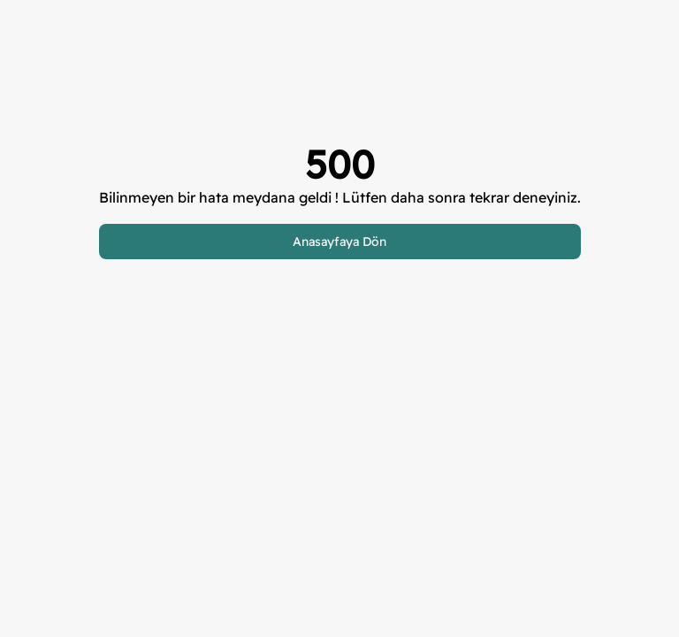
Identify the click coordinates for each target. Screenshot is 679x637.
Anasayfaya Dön (339, 241)
